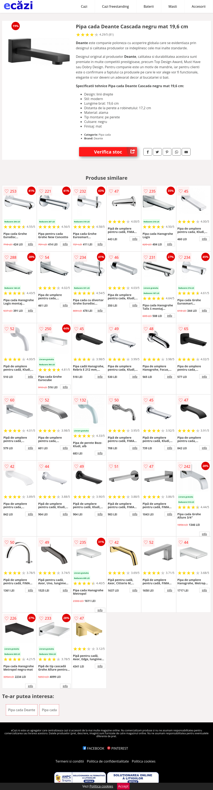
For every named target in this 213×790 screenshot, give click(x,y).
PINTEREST (117, 748)
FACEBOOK (93, 748)
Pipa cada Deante (21, 710)
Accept (123, 786)
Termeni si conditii (70, 761)
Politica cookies (144, 761)
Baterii (149, 6)
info (30, 244)
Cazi (84, 6)
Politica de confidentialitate (108, 761)
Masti (172, 6)
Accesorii (199, 6)
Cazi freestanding (115, 6)
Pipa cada (49, 710)
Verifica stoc (115, 151)
